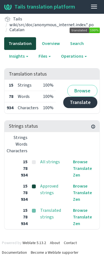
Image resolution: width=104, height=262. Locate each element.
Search (77, 44)
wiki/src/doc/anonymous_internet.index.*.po (51, 25)
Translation (20, 44)
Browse (82, 90)
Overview (51, 44)
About (55, 243)
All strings (50, 162)
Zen (76, 175)
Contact (70, 243)
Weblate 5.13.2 (34, 243)
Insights (18, 56)
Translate (80, 102)
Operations (74, 56)
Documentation (14, 252)
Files (45, 56)
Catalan (16, 30)
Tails (17, 19)
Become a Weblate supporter (54, 252)
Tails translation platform (39, 7)
